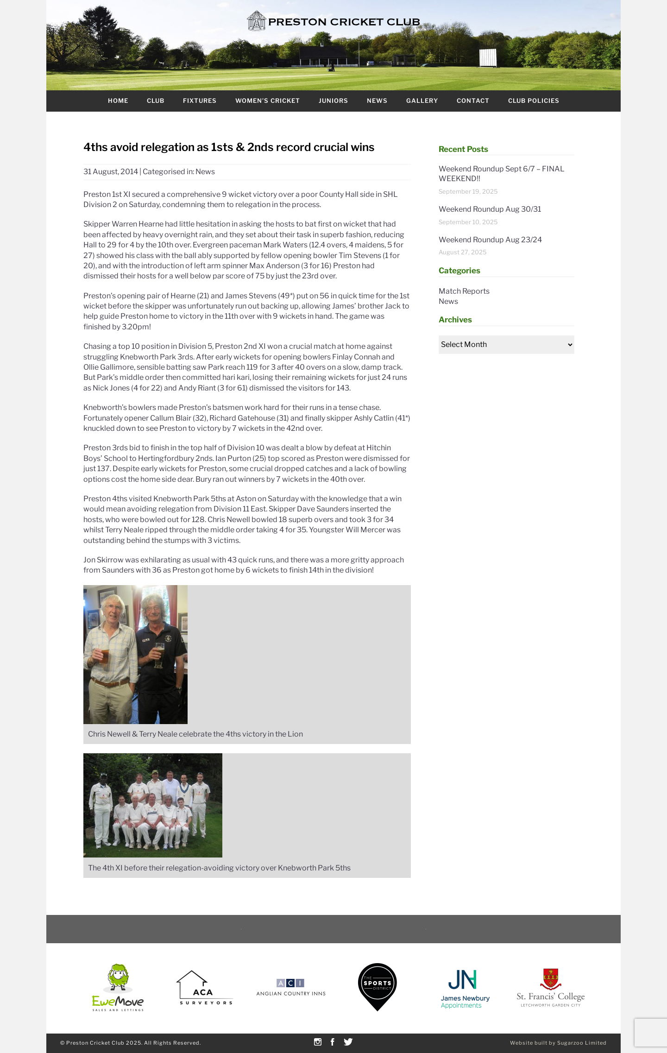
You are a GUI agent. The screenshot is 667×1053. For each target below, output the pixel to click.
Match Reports (464, 291)
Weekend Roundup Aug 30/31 (490, 209)
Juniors (333, 100)
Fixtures (200, 100)
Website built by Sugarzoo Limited (558, 1043)
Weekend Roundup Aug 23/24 (490, 239)
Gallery (422, 100)
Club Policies (534, 100)
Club (155, 100)
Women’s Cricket (267, 100)
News (377, 100)
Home (118, 100)
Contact (473, 100)
